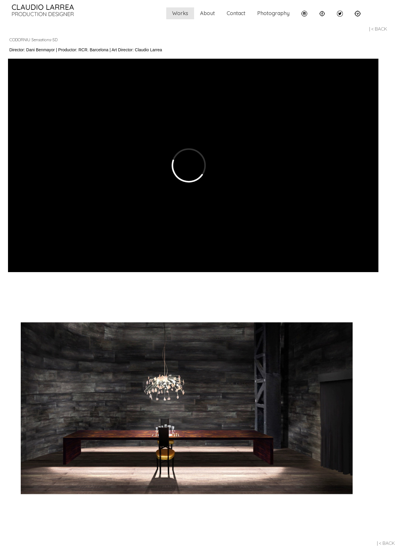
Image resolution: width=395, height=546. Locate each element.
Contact (236, 13)
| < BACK (378, 29)
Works (180, 13)
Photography (273, 13)
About (207, 13)
